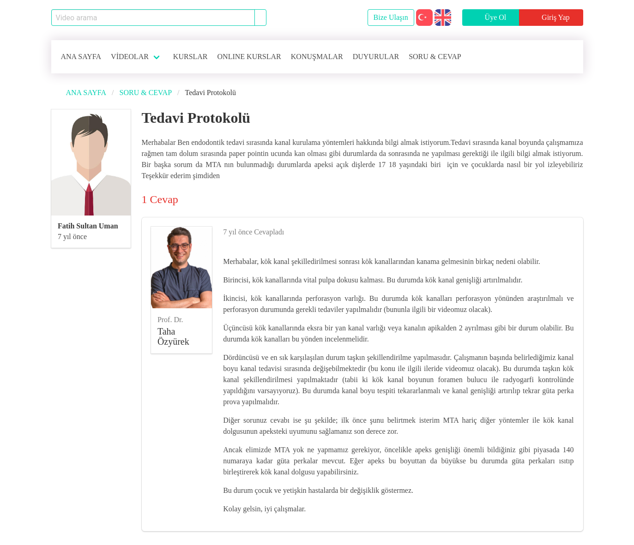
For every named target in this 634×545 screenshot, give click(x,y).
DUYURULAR (376, 56)
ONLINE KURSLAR (249, 56)
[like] (570, 230)
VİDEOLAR (130, 56)
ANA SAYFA (81, 56)
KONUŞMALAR (317, 56)
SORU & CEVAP (435, 56)
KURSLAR (190, 56)
